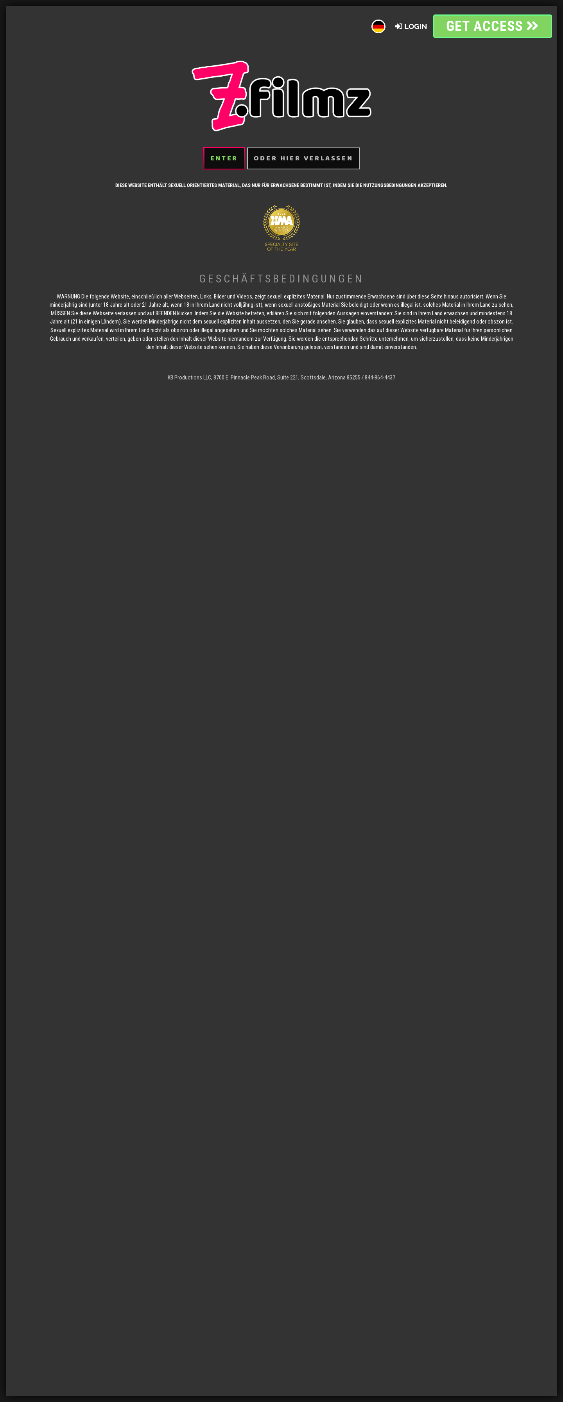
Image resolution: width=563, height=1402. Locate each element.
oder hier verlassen (303, 143)
